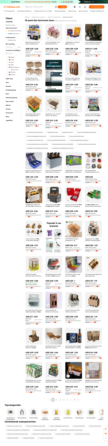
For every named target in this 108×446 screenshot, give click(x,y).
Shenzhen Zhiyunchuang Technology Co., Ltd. (93, 215)
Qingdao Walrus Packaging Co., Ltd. (53, 356)
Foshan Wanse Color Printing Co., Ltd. (93, 390)
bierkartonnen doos (52, 132)
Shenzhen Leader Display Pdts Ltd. (53, 390)
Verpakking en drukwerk (38, 17)
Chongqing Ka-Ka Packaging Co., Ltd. (73, 249)
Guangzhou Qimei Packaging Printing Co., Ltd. (73, 180)
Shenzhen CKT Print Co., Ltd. (93, 249)
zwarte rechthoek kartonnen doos (86, 144)
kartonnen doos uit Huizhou (63, 434)
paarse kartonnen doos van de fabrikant (37, 144)
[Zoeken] (62, 6)
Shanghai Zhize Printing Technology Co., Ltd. (34, 215)
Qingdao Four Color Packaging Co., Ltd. (34, 390)
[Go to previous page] (49, 399)
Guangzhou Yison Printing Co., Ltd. (73, 284)
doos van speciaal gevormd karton (56, 140)
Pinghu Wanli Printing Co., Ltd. (34, 124)
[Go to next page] (78, 399)
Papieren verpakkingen (54, 17)
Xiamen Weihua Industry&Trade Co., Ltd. (53, 180)
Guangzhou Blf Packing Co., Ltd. (73, 356)
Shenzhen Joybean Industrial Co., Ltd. (93, 284)
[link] (105, 428)
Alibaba (27, 17)
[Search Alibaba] (39, 7)
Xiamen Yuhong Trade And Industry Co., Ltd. (93, 320)
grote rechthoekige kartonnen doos (86, 132)
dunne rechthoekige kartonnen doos (35, 426)
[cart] (80, 7)
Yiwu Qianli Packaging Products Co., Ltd (34, 249)
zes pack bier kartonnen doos (34, 132)
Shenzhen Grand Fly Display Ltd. (93, 90)
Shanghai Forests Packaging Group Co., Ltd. (53, 126)
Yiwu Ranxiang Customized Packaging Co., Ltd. (34, 88)
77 (74, 399)
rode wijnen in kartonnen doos (34, 140)
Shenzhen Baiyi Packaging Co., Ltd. (73, 124)
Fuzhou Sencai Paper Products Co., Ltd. (73, 215)
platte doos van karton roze (14, 426)
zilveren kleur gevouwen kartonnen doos (71, 430)
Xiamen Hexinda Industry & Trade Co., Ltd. (53, 320)
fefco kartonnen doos (78, 426)
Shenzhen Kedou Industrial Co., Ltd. (73, 392)
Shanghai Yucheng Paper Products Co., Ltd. (34, 286)
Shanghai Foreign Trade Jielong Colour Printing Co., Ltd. (34, 322)
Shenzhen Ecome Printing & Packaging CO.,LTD (34, 180)
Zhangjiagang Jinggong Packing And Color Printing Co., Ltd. (93, 54)
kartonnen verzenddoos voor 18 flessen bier (18, 430)
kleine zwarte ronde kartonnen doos (41, 434)
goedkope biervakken (12, 438)
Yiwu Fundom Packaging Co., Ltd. (73, 90)
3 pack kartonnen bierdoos (45, 438)
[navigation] (14, 208)
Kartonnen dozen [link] (68, 17)
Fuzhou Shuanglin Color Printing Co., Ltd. (93, 124)
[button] (56, 7)
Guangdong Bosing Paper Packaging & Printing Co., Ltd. (34, 54)
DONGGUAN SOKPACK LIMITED (73, 52)
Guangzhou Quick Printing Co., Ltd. (93, 356)
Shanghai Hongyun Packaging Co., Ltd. (73, 320)
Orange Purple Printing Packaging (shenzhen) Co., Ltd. (34, 356)
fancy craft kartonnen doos (57, 136)
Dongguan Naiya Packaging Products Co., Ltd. (93, 180)
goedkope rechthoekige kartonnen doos (37, 148)
